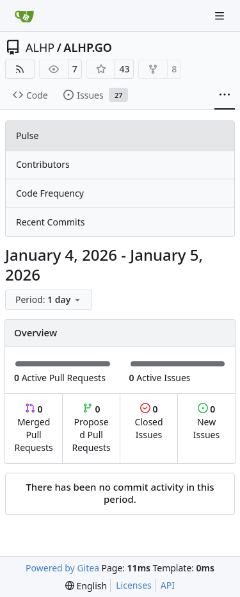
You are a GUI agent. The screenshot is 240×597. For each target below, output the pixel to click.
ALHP (40, 47)
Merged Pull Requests (33, 428)
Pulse (27, 135)
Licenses (134, 585)
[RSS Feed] (20, 69)
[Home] (24, 16)
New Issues (206, 422)
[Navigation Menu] (221, 15)
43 (124, 69)
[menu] (48, 300)
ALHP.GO (87, 47)
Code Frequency (50, 193)
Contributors (43, 164)
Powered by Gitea (62, 568)
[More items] (224, 95)
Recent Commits (50, 222)
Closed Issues (148, 422)
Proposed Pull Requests (91, 428)
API (168, 585)
